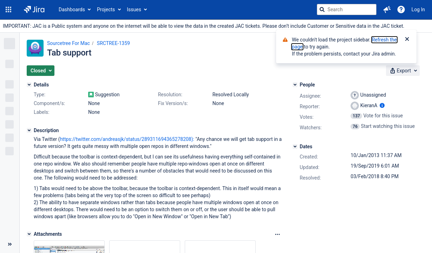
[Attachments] (29, 234)
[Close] (407, 39)
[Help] (401, 9)
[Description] (29, 130)
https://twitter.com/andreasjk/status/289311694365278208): (127, 139)
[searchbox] (347, 9)
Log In (418, 9)
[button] (8, 9)
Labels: (41, 112)
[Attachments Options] (277, 234)
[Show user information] (382, 105)
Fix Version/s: (173, 103)
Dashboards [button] (72, 9)
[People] (295, 84)
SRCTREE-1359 (113, 43)
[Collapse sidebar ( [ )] (10, 244)
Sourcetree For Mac (68, 43)
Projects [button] (106, 9)
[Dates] (295, 146)
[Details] (29, 84)
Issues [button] (134, 9)
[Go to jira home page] (34, 9)
